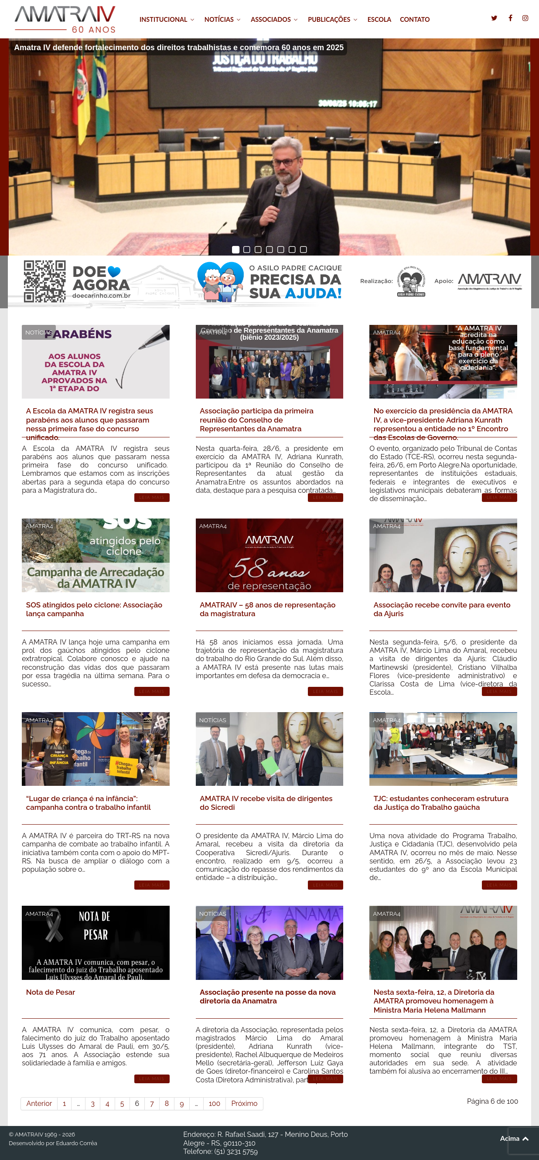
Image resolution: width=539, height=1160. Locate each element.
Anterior (39, 1103)
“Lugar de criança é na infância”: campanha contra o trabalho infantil (88, 803)
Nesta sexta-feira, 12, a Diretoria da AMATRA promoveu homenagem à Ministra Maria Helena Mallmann (434, 1001)
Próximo (244, 1103)
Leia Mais (151, 497)
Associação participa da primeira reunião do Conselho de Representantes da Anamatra (257, 419)
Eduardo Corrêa (76, 1143)
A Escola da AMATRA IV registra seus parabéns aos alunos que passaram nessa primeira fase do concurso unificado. (90, 424)
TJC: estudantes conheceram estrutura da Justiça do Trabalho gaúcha (441, 803)
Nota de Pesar (50, 992)
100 (214, 1103)
